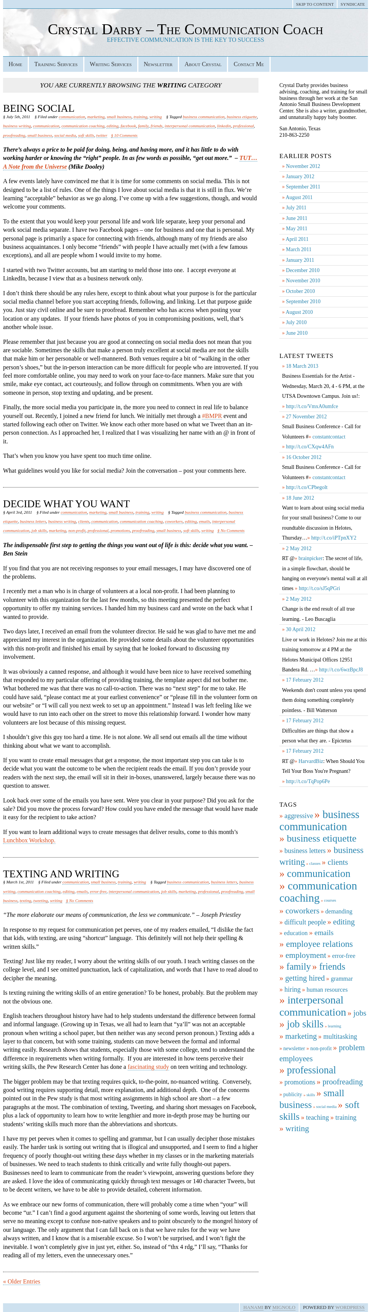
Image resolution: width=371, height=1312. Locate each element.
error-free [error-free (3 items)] (343, 956)
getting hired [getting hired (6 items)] (305, 978)
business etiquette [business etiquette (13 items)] (321, 838)
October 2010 (300, 291)
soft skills (86, 135)
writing (155, 116)
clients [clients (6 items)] (338, 862)
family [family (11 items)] (298, 966)
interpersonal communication (190, 125)
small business (119, 116)
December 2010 (302, 270)
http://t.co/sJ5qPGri (319, 588)
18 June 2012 (300, 498)
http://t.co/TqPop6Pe (308, 781)
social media (65, 135)
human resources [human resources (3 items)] (326, 989)
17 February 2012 (304, 680)
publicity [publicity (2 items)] (292, 1094)
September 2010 (303, 301)
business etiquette (242, 116)
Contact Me (249, 64)
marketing (96, 116)
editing (112, 125)
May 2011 (296, 228)
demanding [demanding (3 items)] (338, 911)
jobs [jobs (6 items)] (360, 1013)
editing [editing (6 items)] (344, 922)
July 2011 (296, 207)
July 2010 (296, 322)
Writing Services (111, 64)
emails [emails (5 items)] (323, 933)
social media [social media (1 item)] (326, 1107)
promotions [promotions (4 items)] (299, 1082)
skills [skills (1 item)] (310, 1095)
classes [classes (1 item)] (315, 863)
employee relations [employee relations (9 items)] (319, 944)
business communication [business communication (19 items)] (319, 820)
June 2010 (297, 333)
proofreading (14, 135)
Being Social (39, 108)
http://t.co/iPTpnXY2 (334, 538)
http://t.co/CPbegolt (306, 487)
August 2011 (299, 197)
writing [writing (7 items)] (297, 1128)
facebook (128, 125)
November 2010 (303, 280)
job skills (39, 530)
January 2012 (300, 176)
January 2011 (300, 260)
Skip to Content (315, 4)
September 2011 (303, 187)
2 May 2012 (298, 548)
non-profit (77, 530)
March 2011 (298, 249)
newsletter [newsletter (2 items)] (294, 1048)
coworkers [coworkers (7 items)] (302, 910)
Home (15, 64)
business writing (17, 125)
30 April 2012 (300, 629)
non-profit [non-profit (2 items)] (320, 1048)
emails (204, 521)
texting (26, 900)
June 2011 (296, 218)
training (140, 116)
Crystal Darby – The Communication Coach (185, 29)
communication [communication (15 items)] (318, 873)
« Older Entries (21, 1281)
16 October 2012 (303, 457)
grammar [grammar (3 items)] (342, 978)
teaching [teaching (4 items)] (317, 1117)
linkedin (224, 125)
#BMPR (212, 416)
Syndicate (353, 4)
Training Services (56, 64)
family (143, 125)
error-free (98, 891)
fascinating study (148, 1067)
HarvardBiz (310, 761)
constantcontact (329, 437)
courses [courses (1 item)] (330, 900)
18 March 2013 (302, 366)
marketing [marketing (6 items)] (301, 1036)
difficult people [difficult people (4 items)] (305, 922)
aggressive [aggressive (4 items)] (298, 816)
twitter (101, 135)
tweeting (40, 900)
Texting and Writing (61, 874)
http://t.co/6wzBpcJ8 (341, 670)
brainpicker (310, 558)
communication (72, 116)
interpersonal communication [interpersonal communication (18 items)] (312, 1006)
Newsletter (158, 64)
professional (243, 125)
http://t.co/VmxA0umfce (312, 406)
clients (83, 521)
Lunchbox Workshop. (29, 840)
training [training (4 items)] (345, 1117)
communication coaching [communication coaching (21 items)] (318, 892)
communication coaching (83, 125)
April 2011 (297, 239)
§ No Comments (231, 530)
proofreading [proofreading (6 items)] (342, 1082)
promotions (120, 530)
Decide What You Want (66, 504)
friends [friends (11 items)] (332, 966)
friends (156, 125)
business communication (204, 116)
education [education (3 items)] (296, 933)
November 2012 (303, 166)
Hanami (253, 1307)
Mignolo (284, 1307)
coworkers (174, 521)
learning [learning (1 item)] (334, 1026)
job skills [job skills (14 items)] (305, 1024)
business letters (33, 521)
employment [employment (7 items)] (305, 955)
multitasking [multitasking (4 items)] (340, 1036)
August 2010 (299, 312)
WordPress (350, 1307)
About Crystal (203, 64)
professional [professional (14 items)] (311, 1070)
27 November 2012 (306, 416)
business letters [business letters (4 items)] (304, 851)
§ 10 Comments (124, 135)
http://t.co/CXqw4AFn (310, 446)
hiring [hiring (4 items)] (292, 989)
